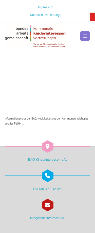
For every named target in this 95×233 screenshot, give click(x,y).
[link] (92, 17)
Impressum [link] (45, 7)
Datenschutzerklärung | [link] (45, 15)
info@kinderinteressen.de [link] (47, 218)
